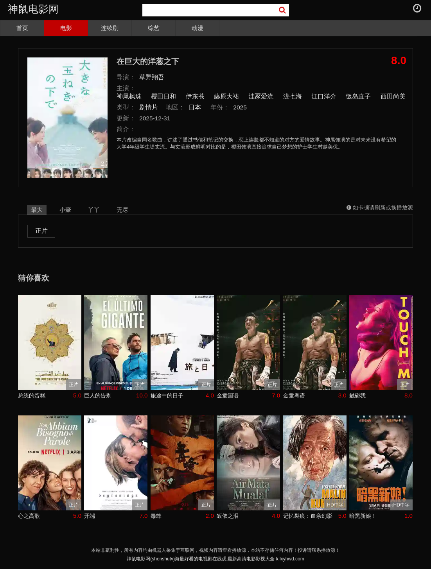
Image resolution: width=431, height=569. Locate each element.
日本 (195, 107)
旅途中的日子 (167, 395)
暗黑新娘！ (363, 516)
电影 (66, 28)
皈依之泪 (228, 516)
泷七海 (292, 96)
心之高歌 (29, 516)
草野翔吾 (151, 77)
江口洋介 (323, 96)
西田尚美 (393, 96)
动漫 (197, 28)
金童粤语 (294, 395)
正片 (41, 230)
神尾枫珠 (129, 96)
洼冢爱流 (260, 96)
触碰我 (357, 395)
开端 (89, 516)
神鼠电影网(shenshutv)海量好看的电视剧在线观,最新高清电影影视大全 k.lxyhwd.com (215, 559)
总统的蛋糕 (31, 395)
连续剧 (110, 28)
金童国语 (228, 395)
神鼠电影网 (33, 9)
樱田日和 (163, 96)
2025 (240, 107)
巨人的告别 (97, 395)
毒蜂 (156, 516)
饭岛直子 (358, 96)
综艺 (154, 28)
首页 (22, 28)
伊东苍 (195, 96)
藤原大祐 (226, 96)
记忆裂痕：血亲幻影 (307, 516)
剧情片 (148, 107)
